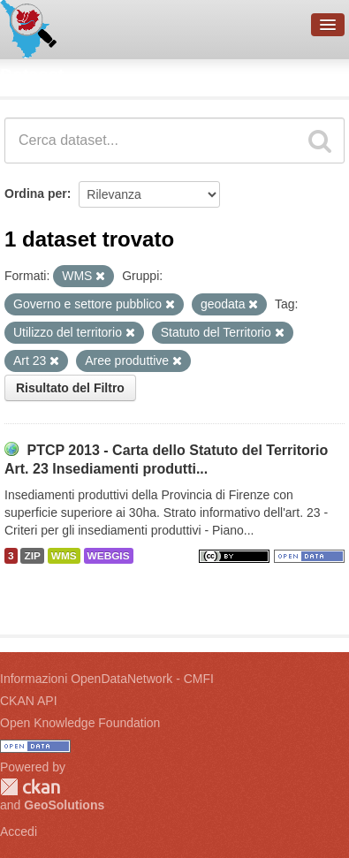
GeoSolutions (64, 805)
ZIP (32, 556)
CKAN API (28, 701)
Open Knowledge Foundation (80, 723)
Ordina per (35, 193)
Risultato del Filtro (70, 388)
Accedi (18, 831)
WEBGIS (108, 556)
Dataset (32, 75)
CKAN (30, 787)
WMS (64, 556)
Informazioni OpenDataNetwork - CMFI (107, 679)
